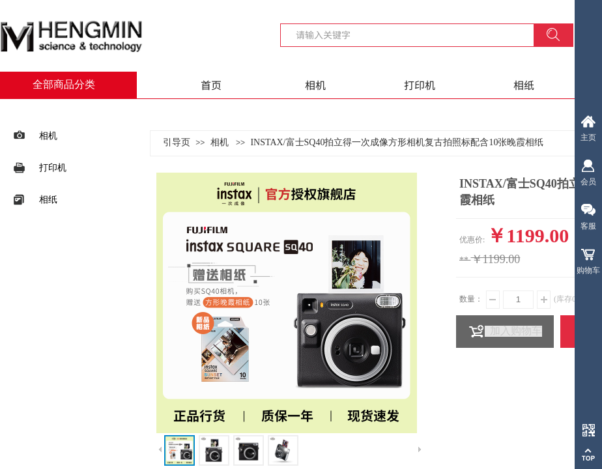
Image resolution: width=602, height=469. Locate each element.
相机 (315, 84)
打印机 (419, 84)
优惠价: (472, 239)
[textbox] (415, 34)
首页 (211, 84)
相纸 (523, 84)
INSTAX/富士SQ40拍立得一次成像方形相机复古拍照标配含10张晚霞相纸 (396, 142)
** (463, 260)
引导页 (176, 142)
